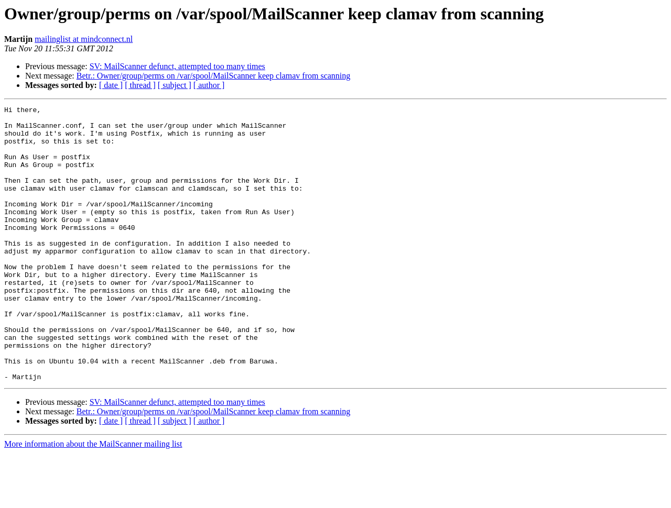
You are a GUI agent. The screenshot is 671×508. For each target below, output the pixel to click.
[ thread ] (140, 85)
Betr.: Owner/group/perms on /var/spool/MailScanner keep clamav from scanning (214, 75)
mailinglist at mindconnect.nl (84, 39)
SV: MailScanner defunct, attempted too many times (177, 66)
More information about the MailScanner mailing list (93, 498)
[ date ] (111, 85)
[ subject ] (174, 85)
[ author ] (209, 85)
